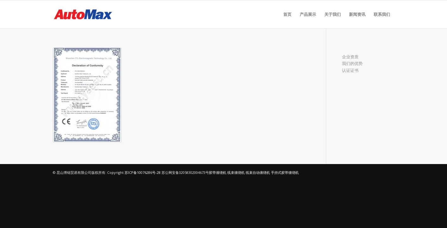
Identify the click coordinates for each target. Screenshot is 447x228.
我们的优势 (352, 63)
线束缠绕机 (236, 172)
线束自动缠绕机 (258, 172)
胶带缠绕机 (217, 172)
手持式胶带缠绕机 (285, 172)
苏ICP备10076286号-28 (143, 172)
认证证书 (350, 70)
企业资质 (350, 57)
